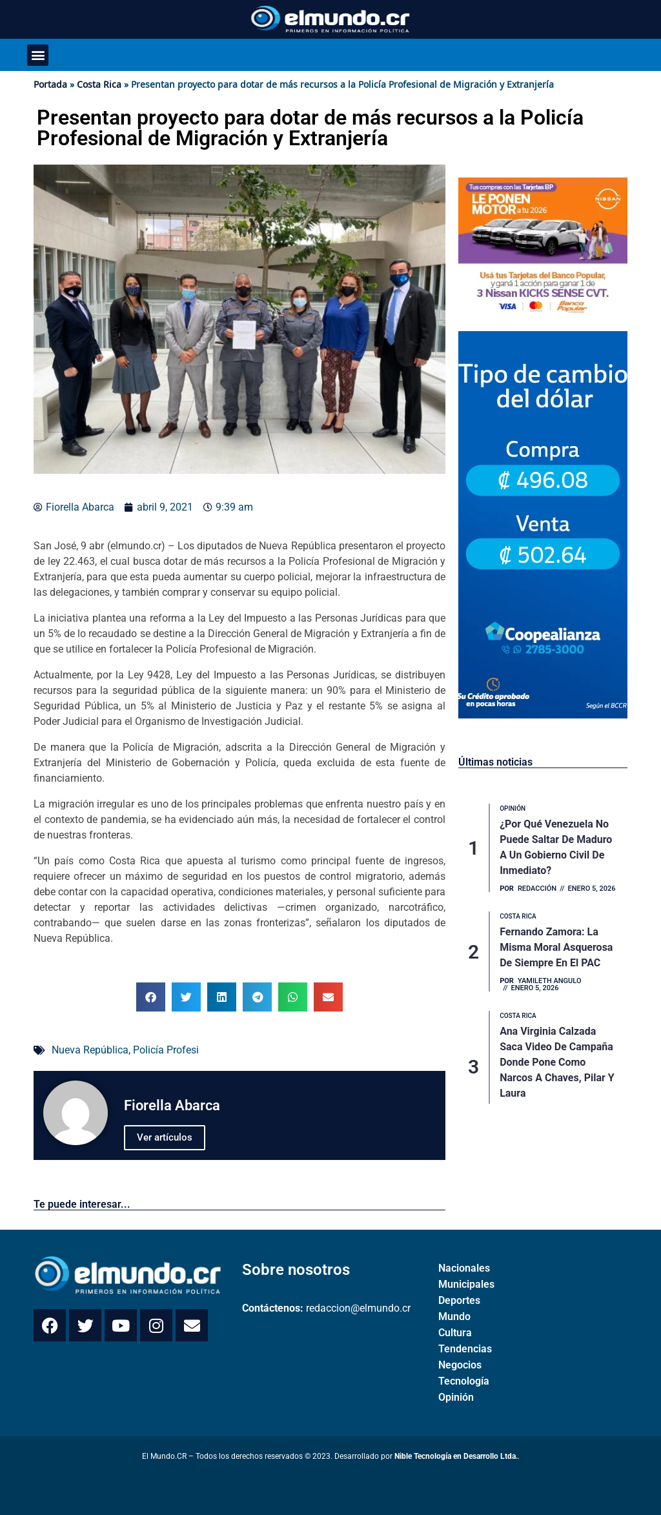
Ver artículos (164, 1137)
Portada (50, 84)
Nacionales (464, 1268)
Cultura (455, 1333)
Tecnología (463, 1381)
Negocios (460, 1365)
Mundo (454, 1316)
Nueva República (90, 1050)
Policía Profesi (166, 1050)
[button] (37, 55)
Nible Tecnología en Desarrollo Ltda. (456, 1456)
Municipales (466, 1284)
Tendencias (465, 1349)
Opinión (456, 1397)
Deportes (459, 1300)
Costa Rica (99, 84)
